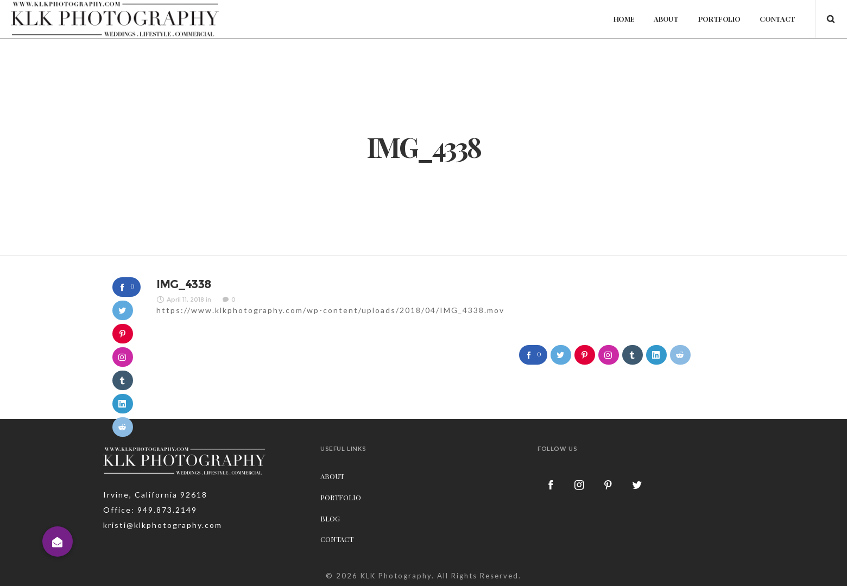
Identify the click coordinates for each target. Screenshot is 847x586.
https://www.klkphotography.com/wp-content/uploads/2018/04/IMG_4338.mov (330, 310)
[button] (57, 541)
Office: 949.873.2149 (150, 509)
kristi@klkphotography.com (162, 525)
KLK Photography (396, 575)
